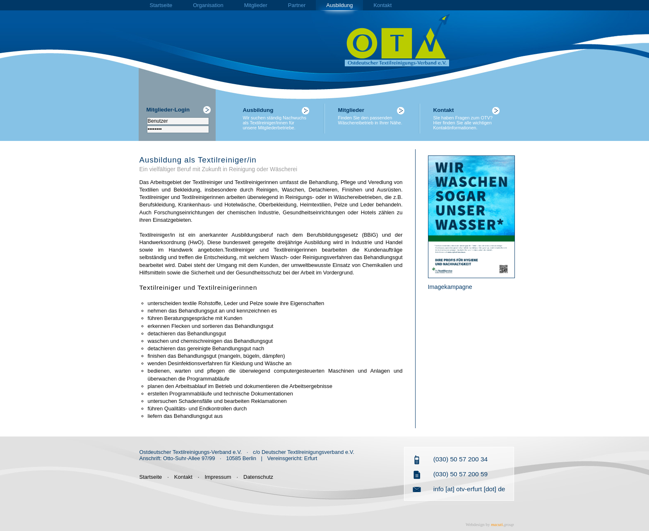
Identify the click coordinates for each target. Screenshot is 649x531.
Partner (296, 5)
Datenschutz (258, 477)
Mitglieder (255, 5)
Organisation (208, 5)
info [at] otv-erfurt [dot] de (469, 488)
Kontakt (382, 5)
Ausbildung (339, 5)
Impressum (217, 477)
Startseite (161, 5)
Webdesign (475, 524)
